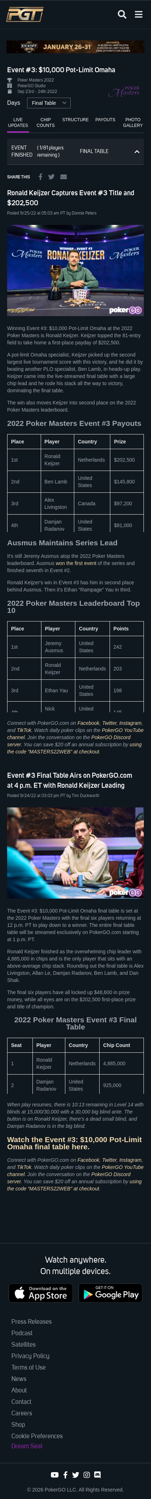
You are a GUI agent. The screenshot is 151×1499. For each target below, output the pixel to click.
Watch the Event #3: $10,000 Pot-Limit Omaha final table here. (74, 1143)
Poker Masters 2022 (35, 80)
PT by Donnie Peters (78, 213)
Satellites (23, 1345)
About (19, 1390)
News (18, 1379)
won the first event (76, 563)
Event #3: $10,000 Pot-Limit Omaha (61, 69)
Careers (21, 1413)
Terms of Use (28, 1368)
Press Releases (31, 1322)
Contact (21, 1402)
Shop (18, 1425)
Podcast (21, 1333)
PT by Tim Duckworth (79, 796)
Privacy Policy (30, 1356)
